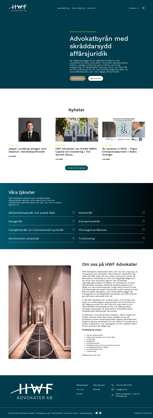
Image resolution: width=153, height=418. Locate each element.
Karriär (79, 394)
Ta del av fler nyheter (76, 168)
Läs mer (13, 156)
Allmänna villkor (71, 413)
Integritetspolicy (86, 413)
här (17, 205)
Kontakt (91, 8)
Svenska (133, 8)
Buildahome (147, 413)
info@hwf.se (121, 389)
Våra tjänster (78, 8)
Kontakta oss (77, 78)
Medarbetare (63, 8)
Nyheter (96, 389)
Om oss (80, 389)
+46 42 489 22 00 (124, 385)
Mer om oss (96, 78)
